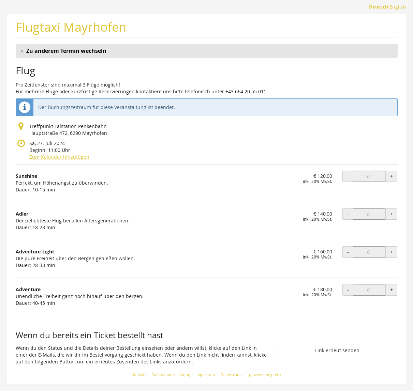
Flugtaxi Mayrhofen (71, 27)
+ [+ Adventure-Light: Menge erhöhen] (391, 252)
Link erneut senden (337, 350)
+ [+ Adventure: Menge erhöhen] (391, 289)
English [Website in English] (397, 6)
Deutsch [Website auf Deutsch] (378, 6)
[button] (206, 51)
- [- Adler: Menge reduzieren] (348, 214)
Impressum (205, 374)
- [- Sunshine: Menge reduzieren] (348, 176)
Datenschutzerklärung (170, 374)
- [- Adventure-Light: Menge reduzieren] (348, 252)
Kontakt (139, 374)
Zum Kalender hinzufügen (59, 157)
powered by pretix (265, 374)
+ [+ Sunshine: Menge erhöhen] (391, 176)
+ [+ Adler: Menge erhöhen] (391, 214)
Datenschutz (231, 374)
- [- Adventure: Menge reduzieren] (348, 289)
